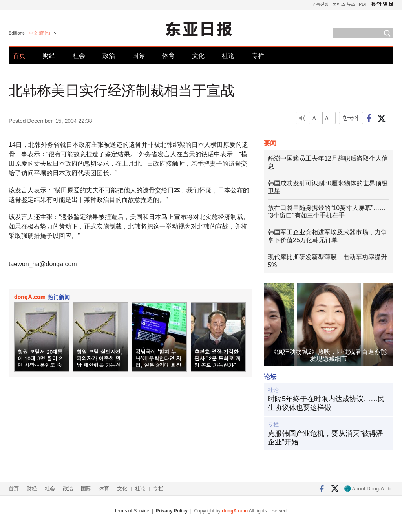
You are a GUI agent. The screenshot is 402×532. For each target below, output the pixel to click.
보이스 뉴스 (344, 4)
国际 (138, 55)
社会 (79, 55)
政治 (108, 55)
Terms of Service (131, 511)
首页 (19, 55)
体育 (168, 55)
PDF (363, 4)
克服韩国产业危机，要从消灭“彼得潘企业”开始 (325, 438)
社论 (228, 55)
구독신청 (320, 4)
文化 (198, 55)
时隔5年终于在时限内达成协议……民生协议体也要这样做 (326, 403)
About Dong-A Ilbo (368, 489)
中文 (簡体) (39, 33)
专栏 (258, 55)
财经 (49, 55)
